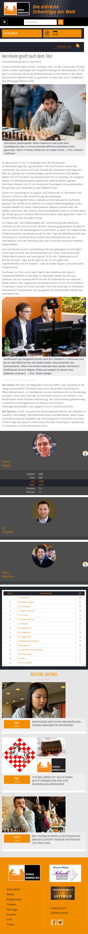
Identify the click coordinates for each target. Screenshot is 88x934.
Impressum (58, 908)
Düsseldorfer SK (25, 628)
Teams (11, 904)
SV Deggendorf (24, 636)
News (10, 894)
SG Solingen (23, 623)
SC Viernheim (23, 597)
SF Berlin (21, 658)
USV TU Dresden (25, 662)
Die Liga (12, 909)
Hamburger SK (24, 645)
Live (9, 919)
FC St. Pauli (22, 615)
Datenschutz (59, 913)
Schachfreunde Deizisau (28, 641)
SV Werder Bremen (26, 619)
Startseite (13, 889)
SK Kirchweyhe (24, 632)
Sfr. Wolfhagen (24, 606)
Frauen (11, 914)
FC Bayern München (26, 610)
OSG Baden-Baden (26, 602)
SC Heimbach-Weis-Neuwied (30, 649)
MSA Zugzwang (24, 654)
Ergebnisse (14, 899)
